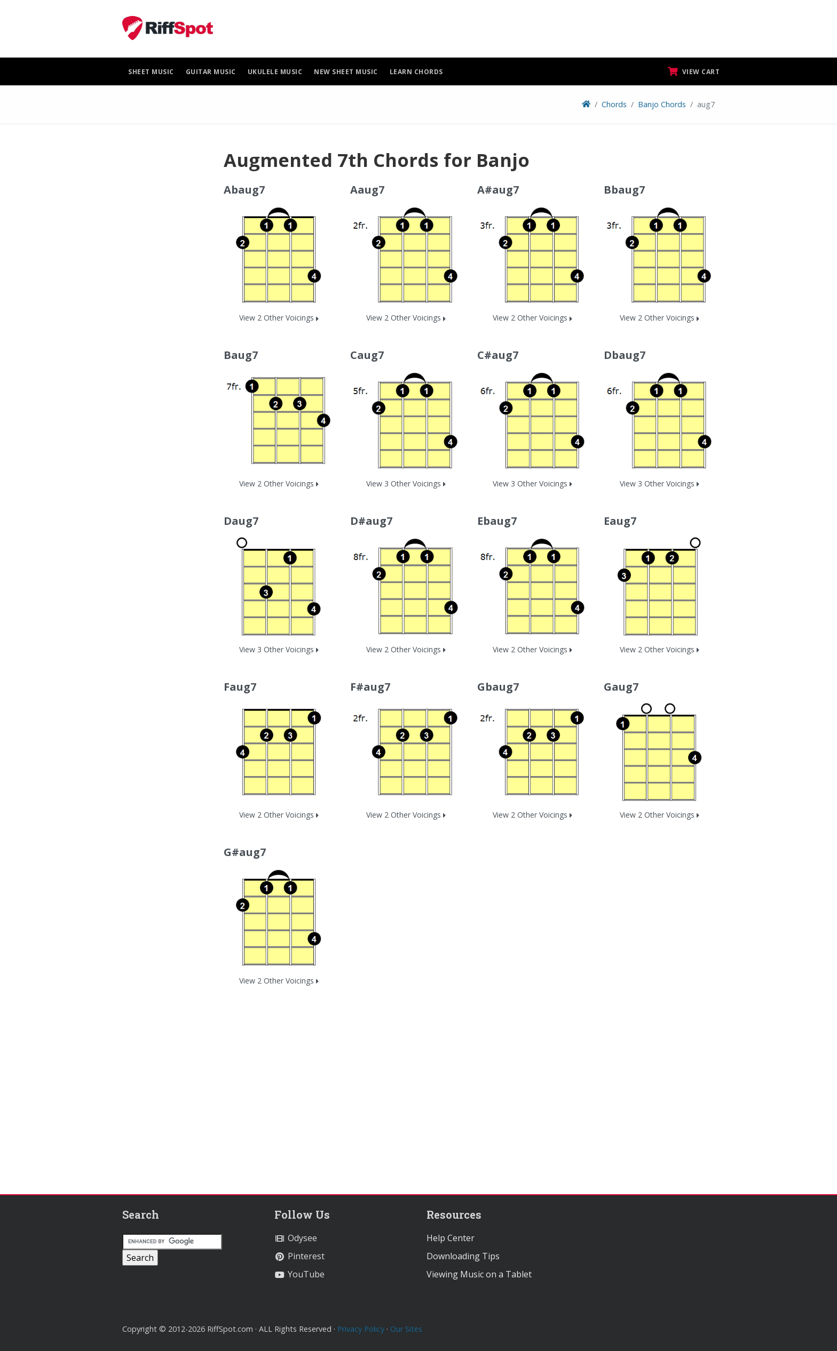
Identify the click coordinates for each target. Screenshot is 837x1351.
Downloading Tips (463, 1256)
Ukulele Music (275, 71)
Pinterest (299, 1256)
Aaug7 (367, 189)
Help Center (451, 1238)
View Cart (694, 71)
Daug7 (241, 521)
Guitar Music (211, 71)
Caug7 (367, 355)
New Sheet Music (346, 71)
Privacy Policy (360, 1329)
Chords (614, 104)
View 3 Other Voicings (406, 483)
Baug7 (241, 355)
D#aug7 (371, 521)
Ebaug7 (497, 521)
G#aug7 (245, 852)
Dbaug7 (624, 355)
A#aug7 (498, 189)
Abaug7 (244, 189)
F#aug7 (370, 687)
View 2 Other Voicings (279, 318)
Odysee (295, 1238)
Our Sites (406, 1329)
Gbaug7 (498, 687)
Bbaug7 (624, 189)
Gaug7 (621, 687)
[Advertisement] (165, 309)
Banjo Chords (662, 104)
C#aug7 (497, 355)
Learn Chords (416, 71)
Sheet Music (151, 71)
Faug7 (240, 687)
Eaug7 (620, 521)
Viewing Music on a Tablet (479, 1274)
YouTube (299, 1274)
